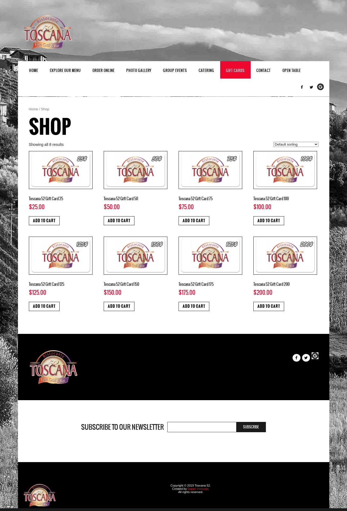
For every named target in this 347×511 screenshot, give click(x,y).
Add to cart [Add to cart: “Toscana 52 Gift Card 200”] (268, 306)
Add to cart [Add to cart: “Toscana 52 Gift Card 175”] (194, 306)
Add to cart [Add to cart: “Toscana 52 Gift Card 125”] (44, 306)
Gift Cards (235, 70)
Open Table (291, 70)
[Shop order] (296, 144)
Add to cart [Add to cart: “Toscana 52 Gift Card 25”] (44, 221)
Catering (206, 70)
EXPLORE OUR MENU (65, 70)
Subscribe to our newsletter (122, 427)
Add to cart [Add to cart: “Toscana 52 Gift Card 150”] (119, 306)
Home (33, 70)
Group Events (175, 70)
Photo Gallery (138, 70)
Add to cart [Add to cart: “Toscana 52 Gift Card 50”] (119, 221)
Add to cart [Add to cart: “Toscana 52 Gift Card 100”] (268, 221)
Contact (263, 70)
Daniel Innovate (198, 488)
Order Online (104, 70)
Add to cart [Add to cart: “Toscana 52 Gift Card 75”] (194, 221)
